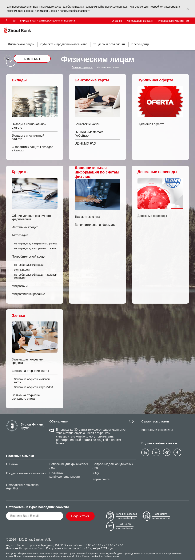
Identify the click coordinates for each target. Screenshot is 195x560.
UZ (187, 26)
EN (175, 26)
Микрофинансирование (28, 294)
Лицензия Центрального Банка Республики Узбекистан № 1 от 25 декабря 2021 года (59, 548)
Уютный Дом (22, 269)
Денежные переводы (152, 215)
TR (163, 26)
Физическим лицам (21, 44)
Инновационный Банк (139, 20)
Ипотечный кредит (25, 227)
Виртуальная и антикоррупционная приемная (48, 20)
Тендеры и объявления (109, 44)
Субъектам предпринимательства (63, 44)
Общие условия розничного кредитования (31, 217)
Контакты (146, 26)
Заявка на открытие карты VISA (34, 387)
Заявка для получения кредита (27, 361)
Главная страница (82, 67)
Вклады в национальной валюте (29, 126)
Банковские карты (87, 124)
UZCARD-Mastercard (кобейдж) (89, 133)
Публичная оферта (150, 124)
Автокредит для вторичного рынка (35, 248)
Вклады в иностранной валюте (28, 137)
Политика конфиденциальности (64, 475)
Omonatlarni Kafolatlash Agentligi (22, 486)
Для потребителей (82, 26)
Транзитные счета (87, 216)
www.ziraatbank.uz (126, 518)
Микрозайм (20, 286)
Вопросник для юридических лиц (113, 465)
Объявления (58, 421)
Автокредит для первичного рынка (35, 243)
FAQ (96, 473)
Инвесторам (128, 26)
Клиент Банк (32, 58)
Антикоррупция (107, 26)
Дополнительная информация (96, 224)
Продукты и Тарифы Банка (49, 26)
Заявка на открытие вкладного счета (26, 397)
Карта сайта (101, 479)
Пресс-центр (140, 44)
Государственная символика (26, 473)
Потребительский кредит (29, 264)
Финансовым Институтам (173, 20)
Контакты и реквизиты (157, 429)
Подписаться (80, 516)
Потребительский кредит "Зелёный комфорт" (35, 276)
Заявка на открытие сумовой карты (32, 381)
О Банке (117, 20)
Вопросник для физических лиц (68, 465)
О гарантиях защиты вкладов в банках (32, 148)
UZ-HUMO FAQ (85, 143)
